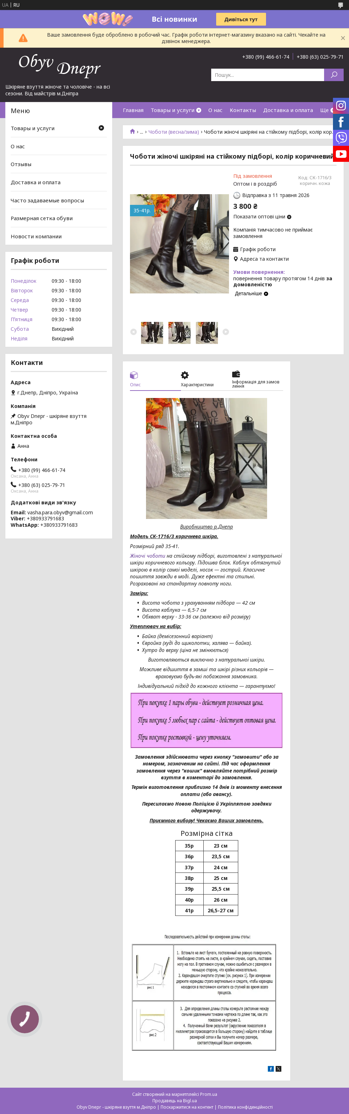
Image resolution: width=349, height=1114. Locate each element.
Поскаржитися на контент (187, 1107)
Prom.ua (208, 1094)
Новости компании (36, 236)
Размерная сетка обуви (42, 218)
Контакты (243, 109)
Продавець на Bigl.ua (174, 1101)
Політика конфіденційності (245, 1107)
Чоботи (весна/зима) (174, 132)
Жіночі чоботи (147, 555)
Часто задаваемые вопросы (47, 199)
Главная (133, 109)
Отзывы (21, 164)
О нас (215, 109)
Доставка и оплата (288, 109)
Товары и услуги (172, 109)
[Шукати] (334, 75)
